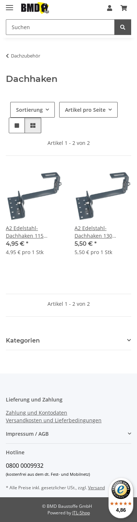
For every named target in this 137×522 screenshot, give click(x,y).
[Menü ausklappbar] (9, 4)
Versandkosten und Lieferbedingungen (54, 420)
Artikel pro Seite (85, 109)
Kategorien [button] (23, 340)
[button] (109, 8)
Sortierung (29, 109)
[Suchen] (60, 27)
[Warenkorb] (124, 8)
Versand (96, 488)
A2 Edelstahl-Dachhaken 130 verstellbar (93, 232)
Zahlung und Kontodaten (36, 412)
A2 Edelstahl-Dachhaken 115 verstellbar (24, 232)
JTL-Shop (81, 513)
